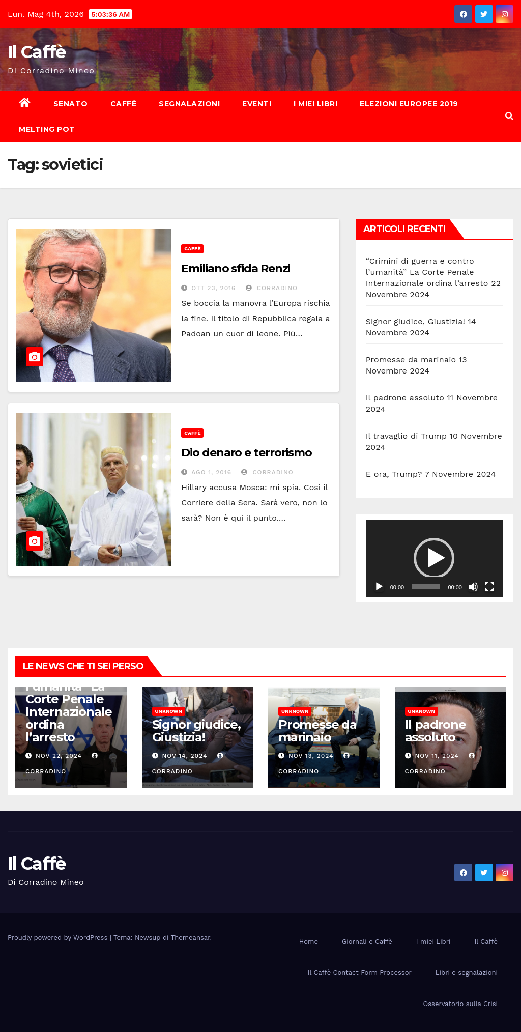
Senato (70, 103)
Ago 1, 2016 (211, 472)
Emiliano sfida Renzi (235, 268)
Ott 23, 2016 (213, 288)
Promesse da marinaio (411, 359)
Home (308, 941)
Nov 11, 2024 (436, 755)
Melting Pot (47, 129)
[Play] (379, 587)
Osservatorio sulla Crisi (460, 1004)
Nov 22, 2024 (59, 755)
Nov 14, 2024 (184, 755)
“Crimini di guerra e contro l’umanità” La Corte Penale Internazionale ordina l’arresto (427, 272)
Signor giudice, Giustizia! (415, 321)
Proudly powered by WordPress (59, 937)
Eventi (256, 103)
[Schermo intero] (489, 587)
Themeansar (190, 937)
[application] (434, 558)
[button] (509, 116)
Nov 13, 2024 (311, 755)
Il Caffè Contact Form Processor (360, 973)
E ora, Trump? (394, 474)
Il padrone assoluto (405, 398)
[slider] (426, 586)
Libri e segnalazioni (467, 973)
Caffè (123, 103)
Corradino (272, 288)
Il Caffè (36, 52)
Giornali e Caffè (367, 941)
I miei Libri (315, 103)
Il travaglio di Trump (406, 436)
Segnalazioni (189, 103)
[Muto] (473, 587)
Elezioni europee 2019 (409, 103)
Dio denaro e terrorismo (246, 453)
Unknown (168, 711)
